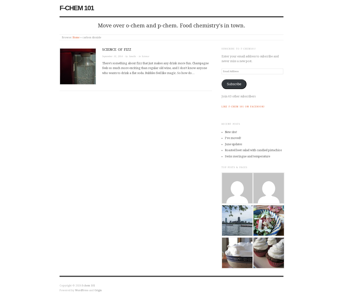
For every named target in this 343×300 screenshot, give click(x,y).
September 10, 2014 (112, 56)
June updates (233, 144)
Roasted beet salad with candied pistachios (253, 150)
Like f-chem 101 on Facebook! (243, 106)
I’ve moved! (233, 138)
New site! (231, 132)
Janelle (132, 56)
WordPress (81, 290)
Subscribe (234, 84)
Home (76, 37)
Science (145, 56)
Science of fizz (116, 49)
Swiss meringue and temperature (247, 156)
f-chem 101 (77, 8)
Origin (98, 290)
